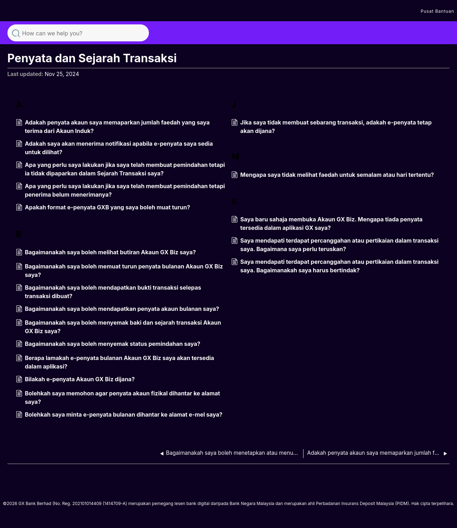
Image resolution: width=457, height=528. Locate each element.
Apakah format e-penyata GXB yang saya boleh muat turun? (103, 208)
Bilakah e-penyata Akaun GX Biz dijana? (75, 380)
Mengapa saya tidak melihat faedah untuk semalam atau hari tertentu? (332, 175)
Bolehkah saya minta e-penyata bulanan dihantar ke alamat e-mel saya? (119, 415)
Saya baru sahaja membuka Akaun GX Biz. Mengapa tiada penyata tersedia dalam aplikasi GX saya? (327, 223)
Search (16, 33)
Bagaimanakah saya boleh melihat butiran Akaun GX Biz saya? (106, 253)
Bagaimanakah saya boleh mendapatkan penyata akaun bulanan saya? (117, 309)
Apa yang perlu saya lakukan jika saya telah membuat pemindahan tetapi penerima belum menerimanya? (120, 190)
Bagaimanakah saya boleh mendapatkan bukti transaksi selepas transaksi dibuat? (108, 291)
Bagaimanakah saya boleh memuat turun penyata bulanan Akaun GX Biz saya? (119, 270)
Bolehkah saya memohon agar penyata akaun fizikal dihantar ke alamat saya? (118, 397)
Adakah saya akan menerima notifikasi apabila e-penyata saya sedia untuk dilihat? (114, 147)
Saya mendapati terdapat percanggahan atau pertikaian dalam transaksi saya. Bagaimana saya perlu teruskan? (335, 244)
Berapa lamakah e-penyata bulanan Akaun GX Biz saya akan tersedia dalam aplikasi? (115, 362)
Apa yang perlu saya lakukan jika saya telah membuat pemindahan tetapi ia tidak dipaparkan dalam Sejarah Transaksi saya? (120, 169)
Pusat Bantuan (437, 11)
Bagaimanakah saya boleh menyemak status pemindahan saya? (108, 344)
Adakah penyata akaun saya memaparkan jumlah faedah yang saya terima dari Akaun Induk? (113, 126)
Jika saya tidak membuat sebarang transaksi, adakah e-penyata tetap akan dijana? (331, 126)
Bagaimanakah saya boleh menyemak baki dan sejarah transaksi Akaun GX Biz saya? (118, 326)
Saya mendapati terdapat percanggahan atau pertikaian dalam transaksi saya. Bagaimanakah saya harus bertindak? (335, 265)
